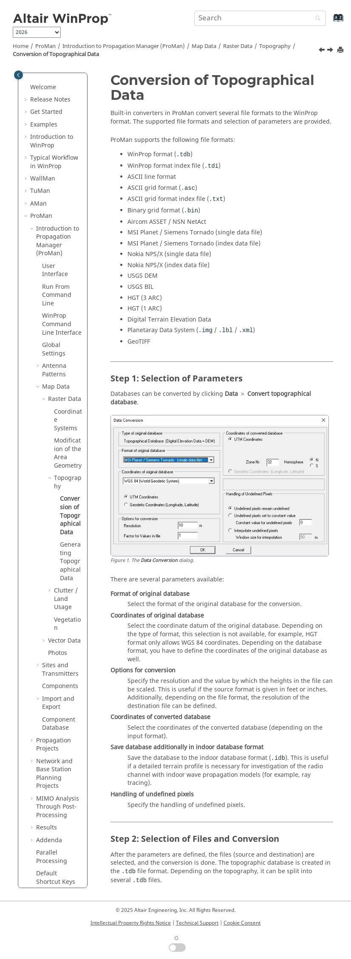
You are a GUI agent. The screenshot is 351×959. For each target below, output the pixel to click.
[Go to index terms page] (329, 21)
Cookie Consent (242, 923)
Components (60, 626)
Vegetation (67, 564)
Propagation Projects (53, 685)
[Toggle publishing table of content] (18, 75)
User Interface (55, 210)
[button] (26, 77)
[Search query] (260, 18)
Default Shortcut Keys (55, 817)
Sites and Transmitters (60, 609)
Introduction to (51, 81)
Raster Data (237, 46)
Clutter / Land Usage (66, 539)
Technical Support (197, 923)
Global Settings (53, 289)
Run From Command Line (56, 235)
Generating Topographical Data (70, 501)
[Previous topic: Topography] (322, 51)
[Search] (316, 19)
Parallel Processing (51, 797)
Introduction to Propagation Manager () (123, 46)
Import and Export (58, 643)
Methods (42, 834)
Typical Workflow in (54, 102)
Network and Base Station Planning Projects (54, 714)
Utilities (54, 859)
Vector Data (64, 580)
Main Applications (56, 847)
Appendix (43, 871)
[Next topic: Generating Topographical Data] (331, 51)
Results (46, 767)
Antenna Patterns (54, 310)
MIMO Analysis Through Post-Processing (57, 747)
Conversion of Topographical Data (56, 54)
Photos (57, 593)
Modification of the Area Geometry (68, 393)
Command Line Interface (62, 264)
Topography (275, 46)
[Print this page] (341, 50)
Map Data (204, 46)
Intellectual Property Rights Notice (131, 923)
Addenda (49, 780)
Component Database (58, 664)
